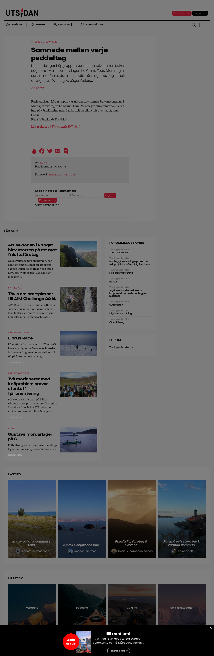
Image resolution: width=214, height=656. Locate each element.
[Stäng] (210, 628)
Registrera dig (117, 650)
